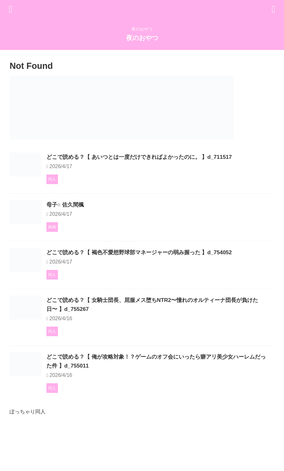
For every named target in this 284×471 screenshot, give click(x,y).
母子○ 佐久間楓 (98, 218)
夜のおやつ (142, 37)
